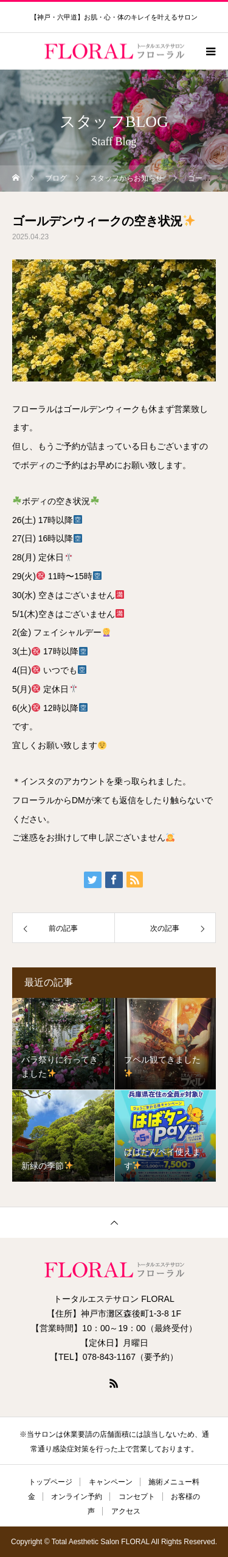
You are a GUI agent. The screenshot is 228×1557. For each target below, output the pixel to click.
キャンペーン (111, 1482)
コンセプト (137, 1496)
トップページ (50, 1482)
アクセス (125, 1511)
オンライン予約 (76, 1496)
